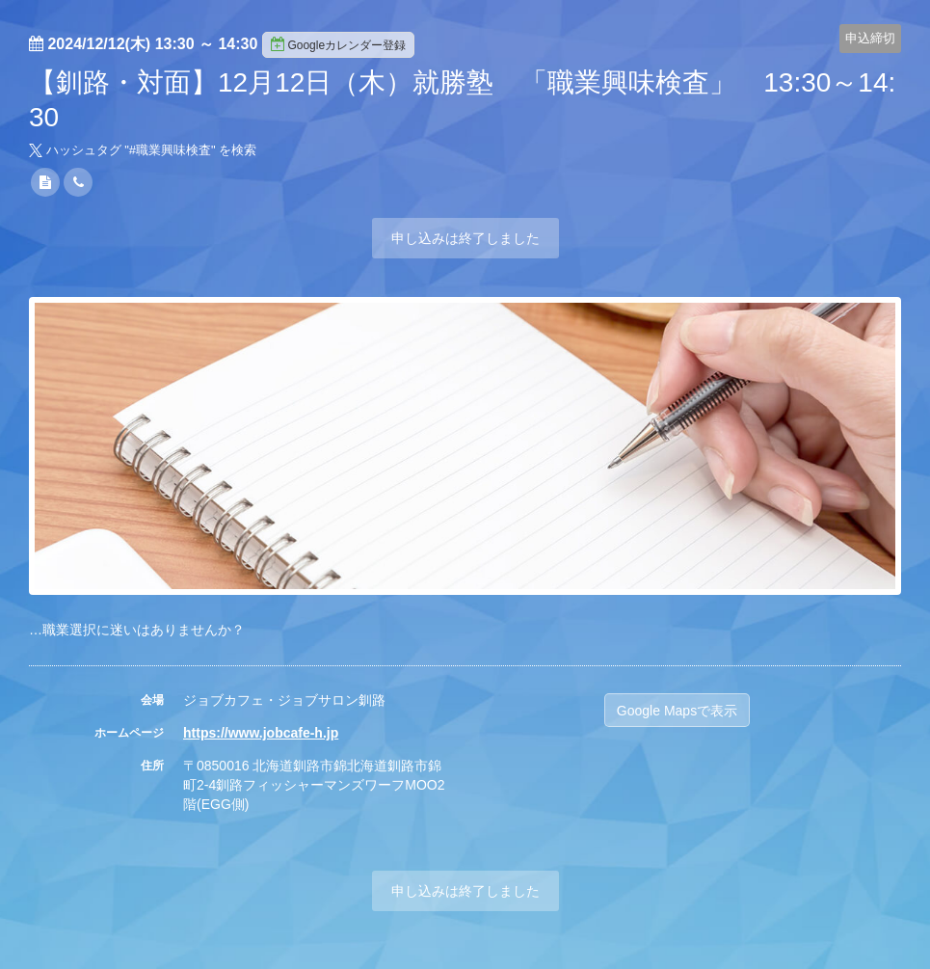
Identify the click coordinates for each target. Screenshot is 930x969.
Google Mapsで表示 (677, 710)
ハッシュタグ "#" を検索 (142, 150)
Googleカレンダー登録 (338, 44)
